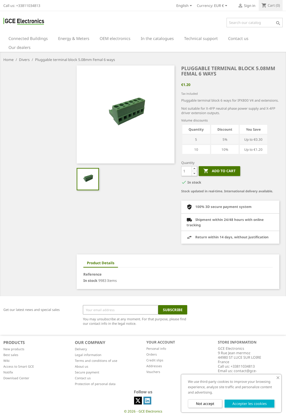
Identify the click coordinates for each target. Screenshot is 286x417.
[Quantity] (186, 171)
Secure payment (87, 372)
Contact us (83, 378)
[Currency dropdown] (221, 6)
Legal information (88, 355)
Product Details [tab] (100, 262)
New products (13, 349)
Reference (92, 274)
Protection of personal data (95, 384)
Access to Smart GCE (18, 366)
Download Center (16, 378)
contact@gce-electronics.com (237, 373)
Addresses (154, 366)
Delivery (81, 349)
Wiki (6, 360)
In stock (90, 280)
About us (81, 366)
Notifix (8, 372)
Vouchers (153, 372)
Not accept (205, 403)
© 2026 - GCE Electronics (143, 411)
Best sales (10, 355)
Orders (151, 354)
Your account (160, 342)
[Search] (255, 22)
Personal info (156, 348)
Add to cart (219, 171)
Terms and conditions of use (96, 360)
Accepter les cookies (249, 403)
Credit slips (154, 360)
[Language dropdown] (184, 6)
